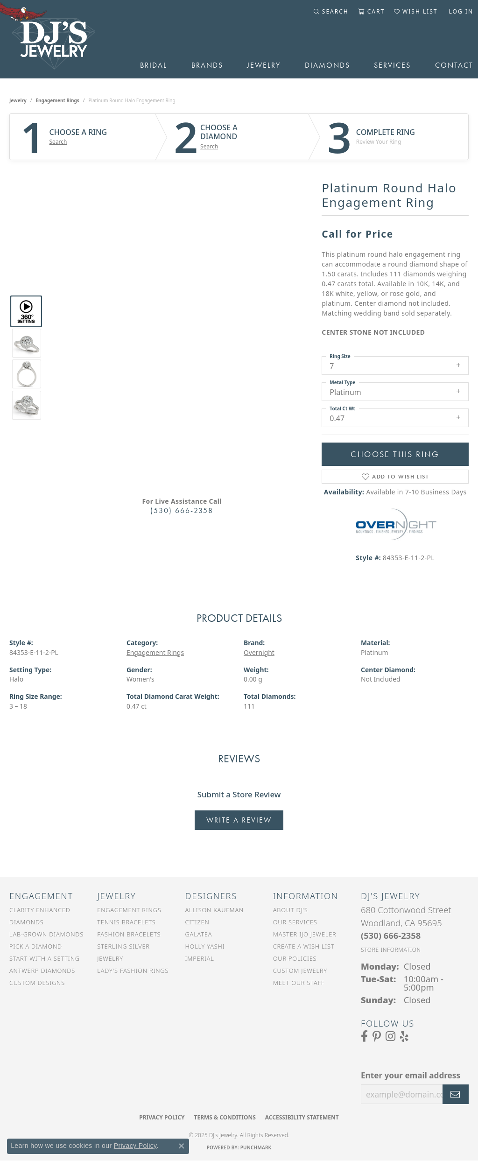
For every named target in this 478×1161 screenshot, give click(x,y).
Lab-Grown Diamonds (46, 934)
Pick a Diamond (35, 946)
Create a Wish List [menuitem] (304, 946)
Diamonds (327, 65)
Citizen (197, 922)
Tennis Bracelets (126, 922)
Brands (207, 65)
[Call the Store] (391, 935)
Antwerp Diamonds (42, 970)
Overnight (259, 652)
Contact (454, 65)
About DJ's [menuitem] (290, 910)
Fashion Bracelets (129, 934)
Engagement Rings (57, 100)
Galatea (198, 934)
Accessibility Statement (302, 1117)
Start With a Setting (44, 958)
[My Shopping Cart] (371, 12)
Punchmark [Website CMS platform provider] (256, 1147)
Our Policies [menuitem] (295, 958)
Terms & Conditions (224, 1117)
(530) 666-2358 (181, 510)
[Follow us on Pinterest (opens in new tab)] (377, 1036)
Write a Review (239, 820)
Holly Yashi (205, 946)
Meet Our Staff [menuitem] (298, 982)
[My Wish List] (415, 12)
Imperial (199, 958)
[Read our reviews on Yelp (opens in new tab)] (404, 1036)
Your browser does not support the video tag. (182, 263)
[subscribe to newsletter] (456, 1094)
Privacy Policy (161, 1117)
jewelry (18, 100)
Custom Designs (37, 982)
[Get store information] (391, 950)
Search (58, 142)
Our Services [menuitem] (295, 922)
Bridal (153, 65)
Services (392, 65)
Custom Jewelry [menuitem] (300, 970)
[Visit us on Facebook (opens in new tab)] (364, 1036)
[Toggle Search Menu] (331, 12)
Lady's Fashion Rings (133, 970)
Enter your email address (410, 1075)
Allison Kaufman (214, 910)
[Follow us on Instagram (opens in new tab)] (390, 1036)
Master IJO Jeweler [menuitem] (305, 934)
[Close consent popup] (181, 1146)
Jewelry (264, 65)
